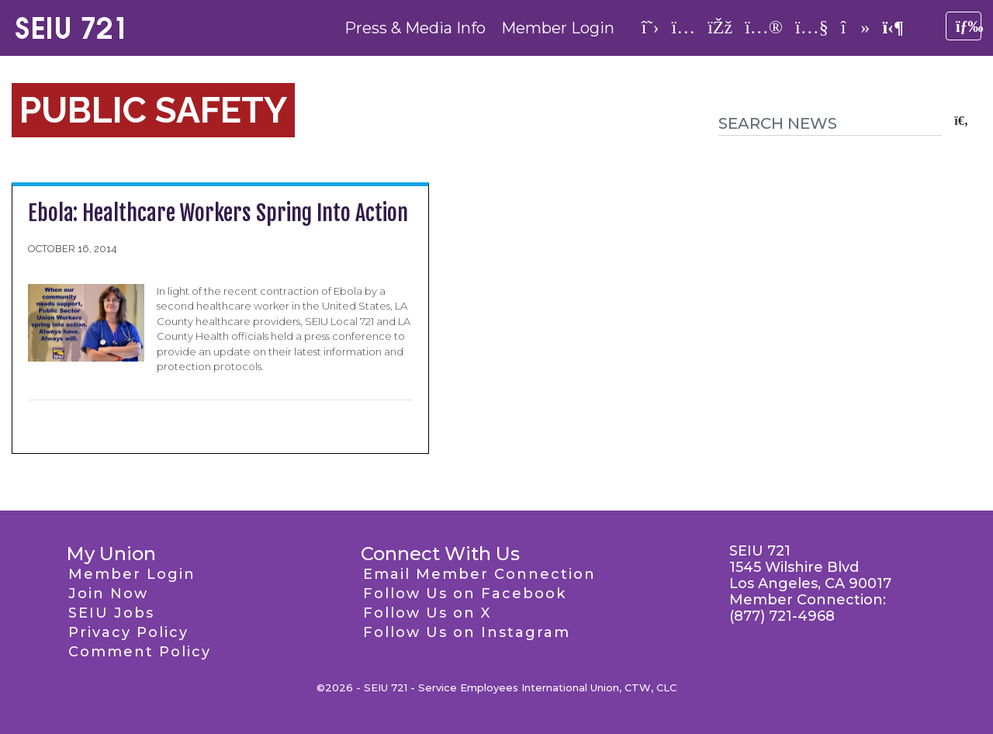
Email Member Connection (479, 574)
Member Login (557, 28)
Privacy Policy (128, 632)
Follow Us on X (427, 612)
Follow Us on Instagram (466, 632)
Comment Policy (139, 651)
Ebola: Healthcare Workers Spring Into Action (218, 213)
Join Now (108, 593)
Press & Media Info (415, 28)
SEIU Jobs (111, 612)
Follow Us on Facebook (464, 593)
